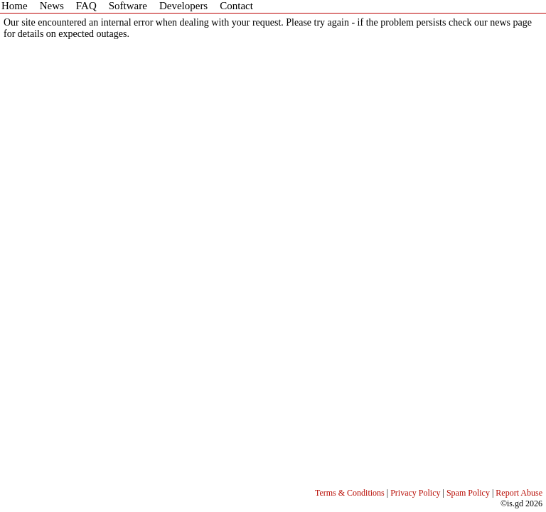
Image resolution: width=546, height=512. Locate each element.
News (52, 5)
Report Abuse (519, 493)
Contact (236, 5)
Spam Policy (468, 493)
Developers (183, 5)
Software (128, 5)
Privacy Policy (415, 493)
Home (14, 5)
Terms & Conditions (350, 493)
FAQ (86, 5)
